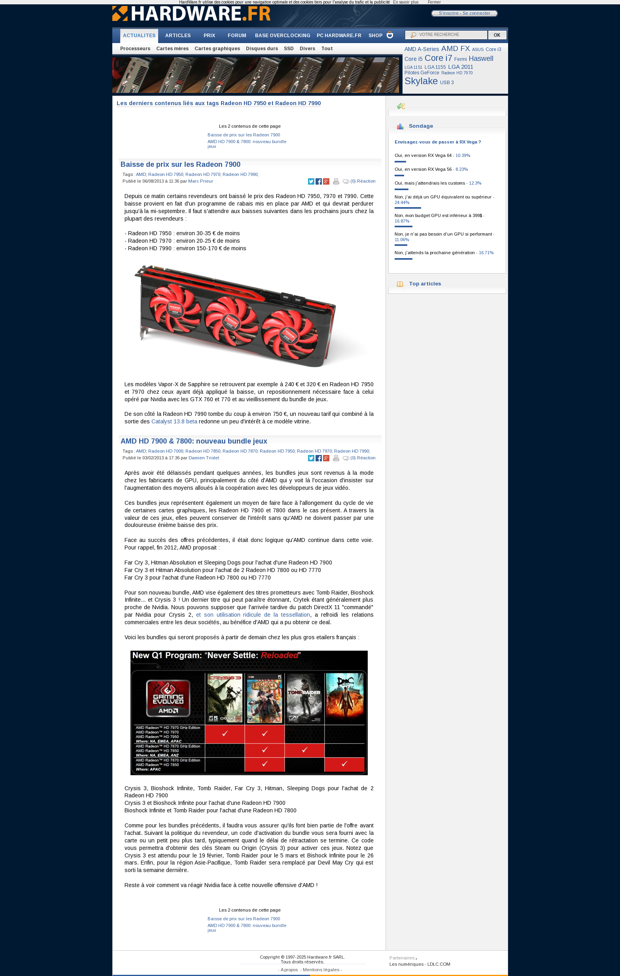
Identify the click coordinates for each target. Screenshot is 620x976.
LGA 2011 (460, 66)
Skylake (421, 81)
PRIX (209, 35)
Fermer (434, 2)
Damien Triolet (204, 457)
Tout (327, 48)
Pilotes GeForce (422, 73)
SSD (289, 48)
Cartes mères (172, 48)
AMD (141, 174)
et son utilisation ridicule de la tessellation (253, 615)
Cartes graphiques (217, 48)
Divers (307, 48)
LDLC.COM (438, 964)
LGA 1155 (435, 67)
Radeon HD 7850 (202, 451)
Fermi (460, 59)
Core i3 (493, 49)
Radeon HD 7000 (165, 451)
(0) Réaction (359, 181)
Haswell (481, 58)
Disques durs (262, 48)
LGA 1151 (414, 67)
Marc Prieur (200, 181)
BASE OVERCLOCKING (282, 35)
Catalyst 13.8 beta (174, 421)
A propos (289, 969)
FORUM (237, 35)
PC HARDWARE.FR (339, 35)
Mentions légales (321, 969)
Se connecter (476, 13)
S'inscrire (449, 13)
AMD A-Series (422, 49)
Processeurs (135, 48)
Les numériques (406, 964)
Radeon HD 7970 (457, 73)
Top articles (425, 284)
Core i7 (438, 58)
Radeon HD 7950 (165, 174)
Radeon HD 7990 (240, 174)
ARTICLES (178, 35)
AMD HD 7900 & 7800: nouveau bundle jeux (194, 441)
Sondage (421, 126)
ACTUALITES (139, 35)
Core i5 (414, 59)
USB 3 (447, 82)
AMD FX (455, 48)
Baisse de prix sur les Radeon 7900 (244, 134)
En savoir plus (405, 2)
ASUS (478, 49)
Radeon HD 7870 (240, 451)
